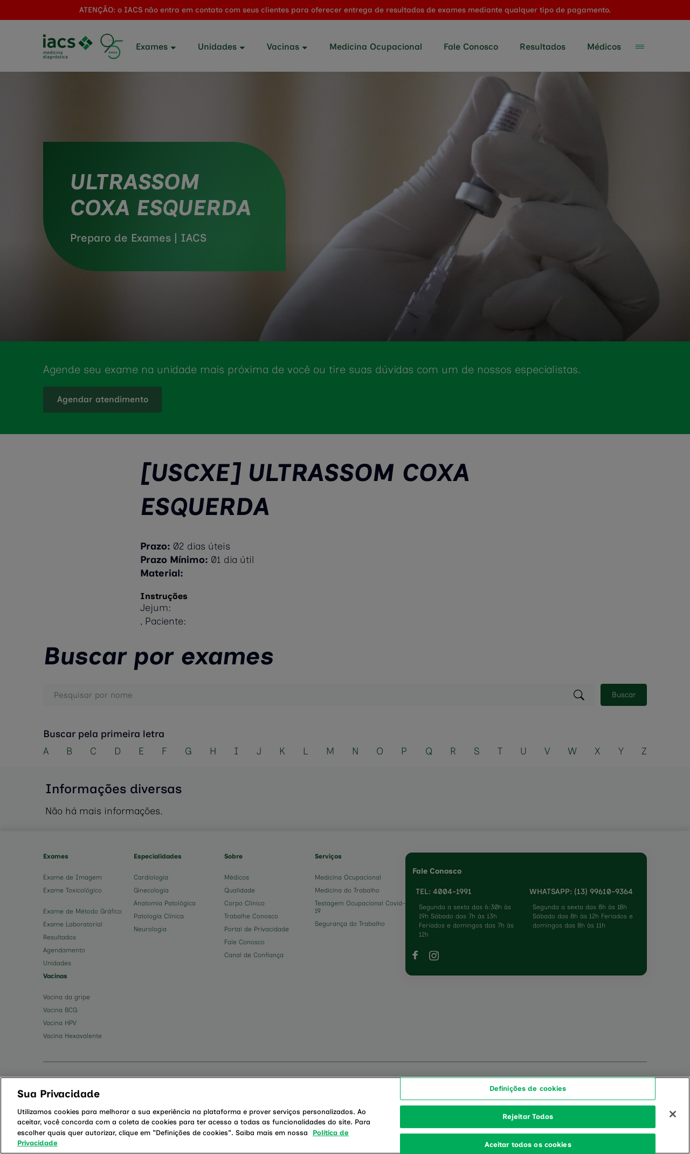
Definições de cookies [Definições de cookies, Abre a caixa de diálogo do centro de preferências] (528, 1102)
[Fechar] (673, 1127)
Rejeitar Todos (528, 1130)
